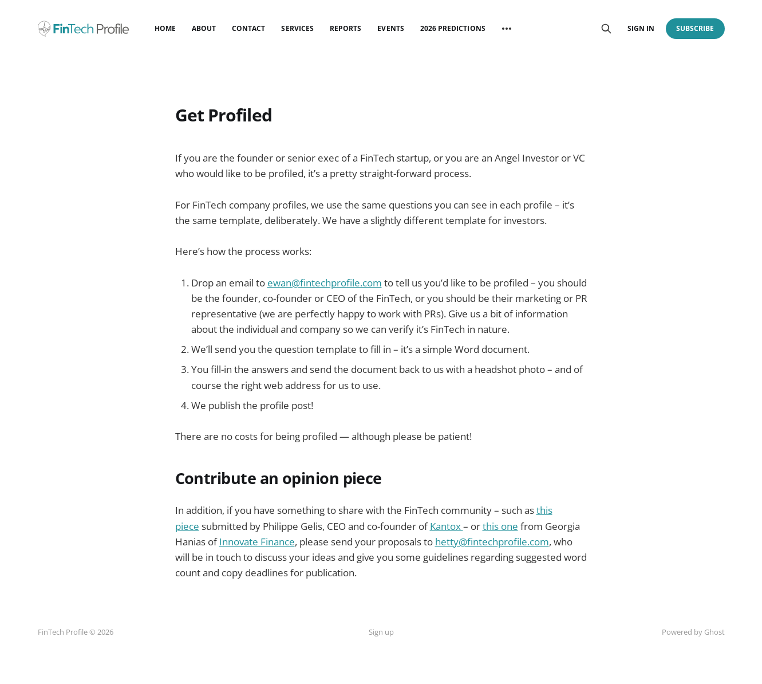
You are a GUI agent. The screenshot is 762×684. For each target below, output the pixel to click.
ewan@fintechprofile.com (324, 282)
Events (390, 28)
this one (500, 526)
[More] (506, 28)
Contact (248, 28)
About (204, 28)
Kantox (446, 526)
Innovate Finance (257, 541)
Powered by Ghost (693, 632)
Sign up (381, 632)
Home (165, 28)
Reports (345, 28)
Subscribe (695, 28)
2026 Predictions (452, 28)
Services (297, 28)
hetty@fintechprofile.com (492, 541)
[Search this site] (606, 28)
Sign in (640, 28)
